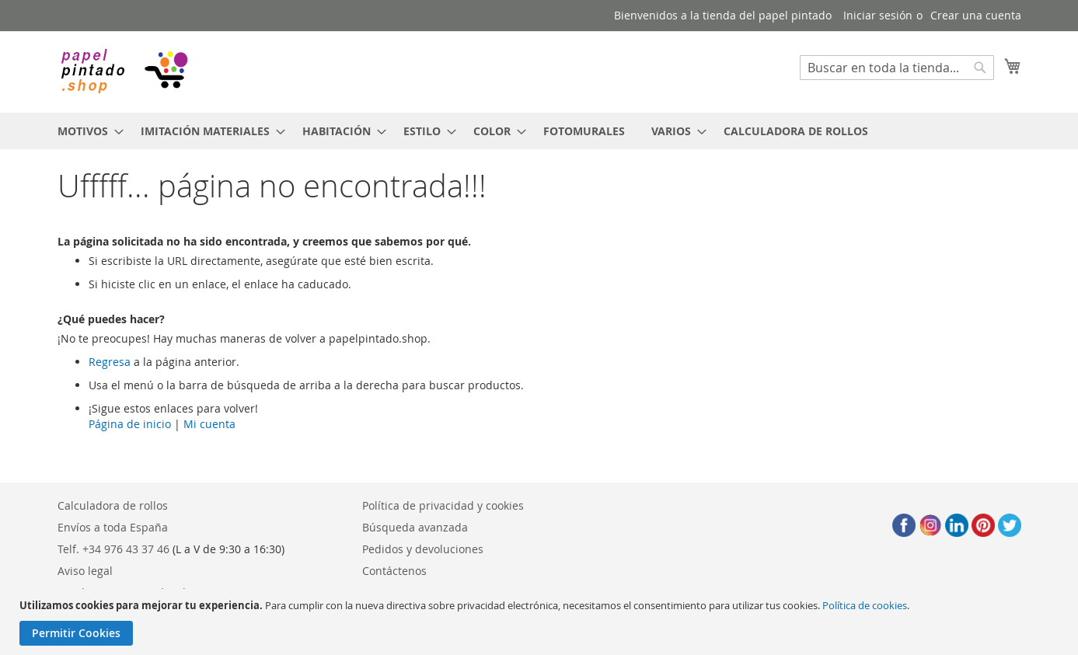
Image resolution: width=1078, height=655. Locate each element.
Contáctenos (394, 570)
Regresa (110, 361)
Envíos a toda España (113, 527)
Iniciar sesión (877, 15)
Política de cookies (864, 605)
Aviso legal (85, 570)
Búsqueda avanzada (415, 527)
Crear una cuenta (975, 15)
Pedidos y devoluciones (422, 549)
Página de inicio (130, 423)
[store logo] (124, 71)
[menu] (539, 131)
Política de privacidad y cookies (443, 505)
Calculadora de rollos (113, 505)
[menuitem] (86, 131)
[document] (540, 622)
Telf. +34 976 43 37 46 (113, 549)
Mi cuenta (209, 423)
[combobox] (897, 67)
